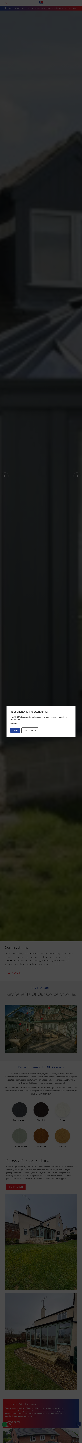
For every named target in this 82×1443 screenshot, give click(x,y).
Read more (14, 723)
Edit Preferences (30, 730)
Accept (15, 730)
